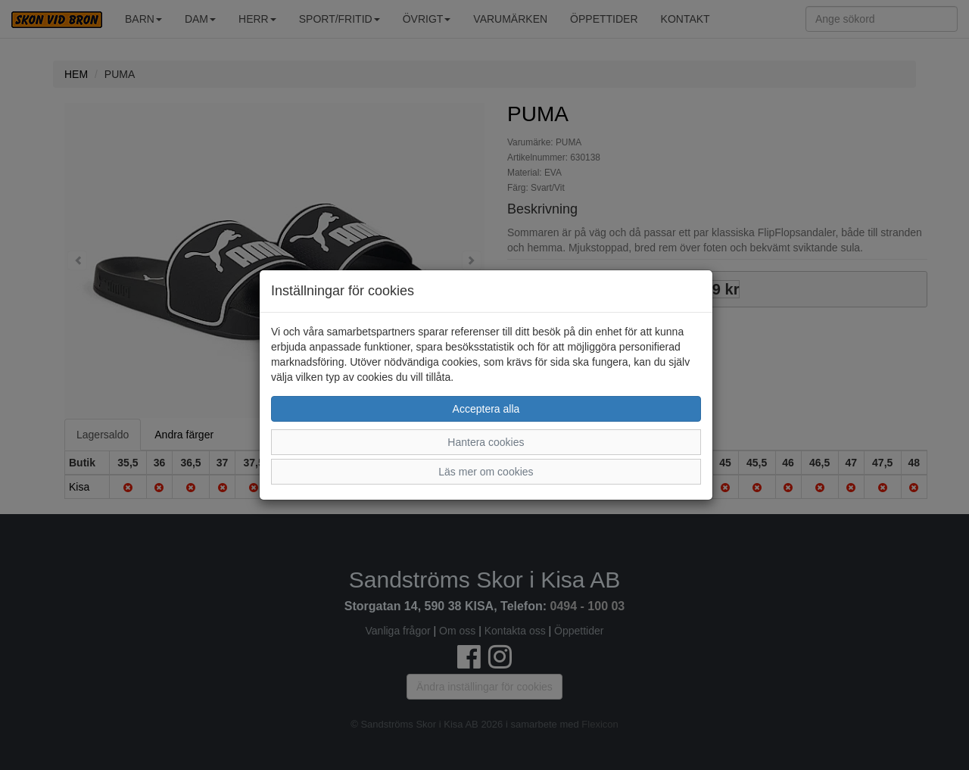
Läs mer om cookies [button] (485, 472)
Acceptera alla (486, 409)
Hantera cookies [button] (485, 442)
